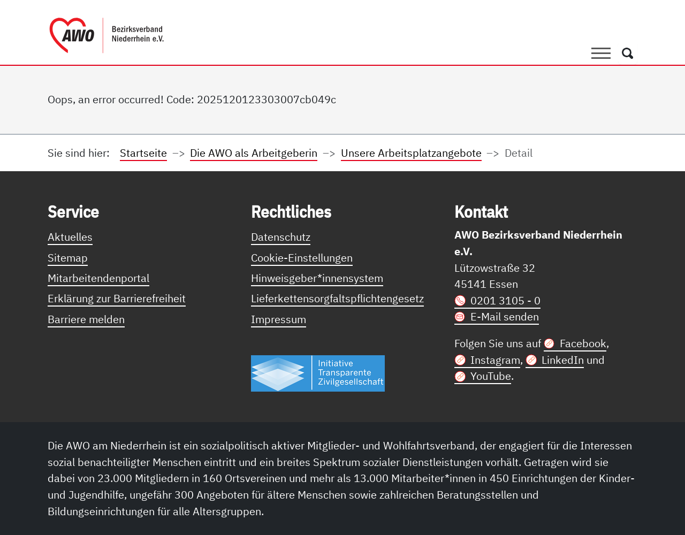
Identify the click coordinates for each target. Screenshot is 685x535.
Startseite (143, 153)
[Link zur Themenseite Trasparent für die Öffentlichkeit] (318, 372)
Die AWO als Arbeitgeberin (253, 153)
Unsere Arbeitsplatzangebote (411, 153)
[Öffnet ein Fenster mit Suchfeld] (627, 53)
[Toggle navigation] (601, 53)
